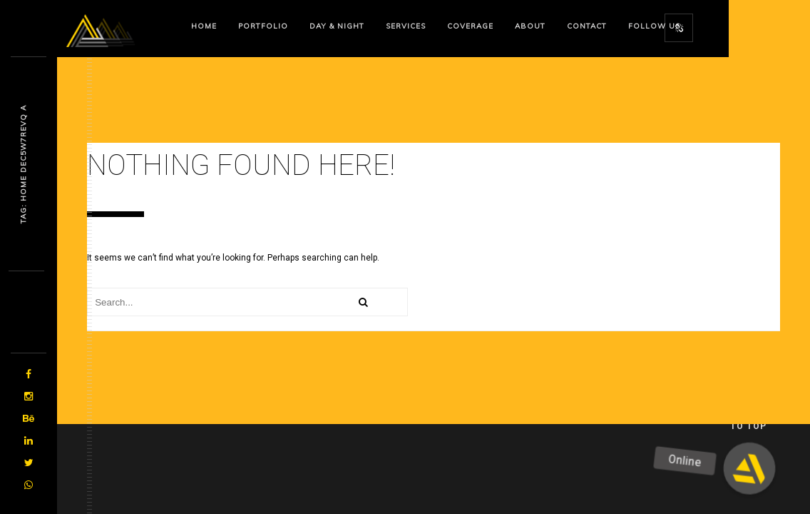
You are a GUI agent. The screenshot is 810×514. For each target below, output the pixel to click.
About (530, 26)
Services (406, 26)
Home (204, 26)
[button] (749, 468)
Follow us (654, 26)
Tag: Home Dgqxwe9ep (23, 164)
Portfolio (263, 26)
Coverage (470, 26)
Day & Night (336, 26)
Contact (587, 26)
